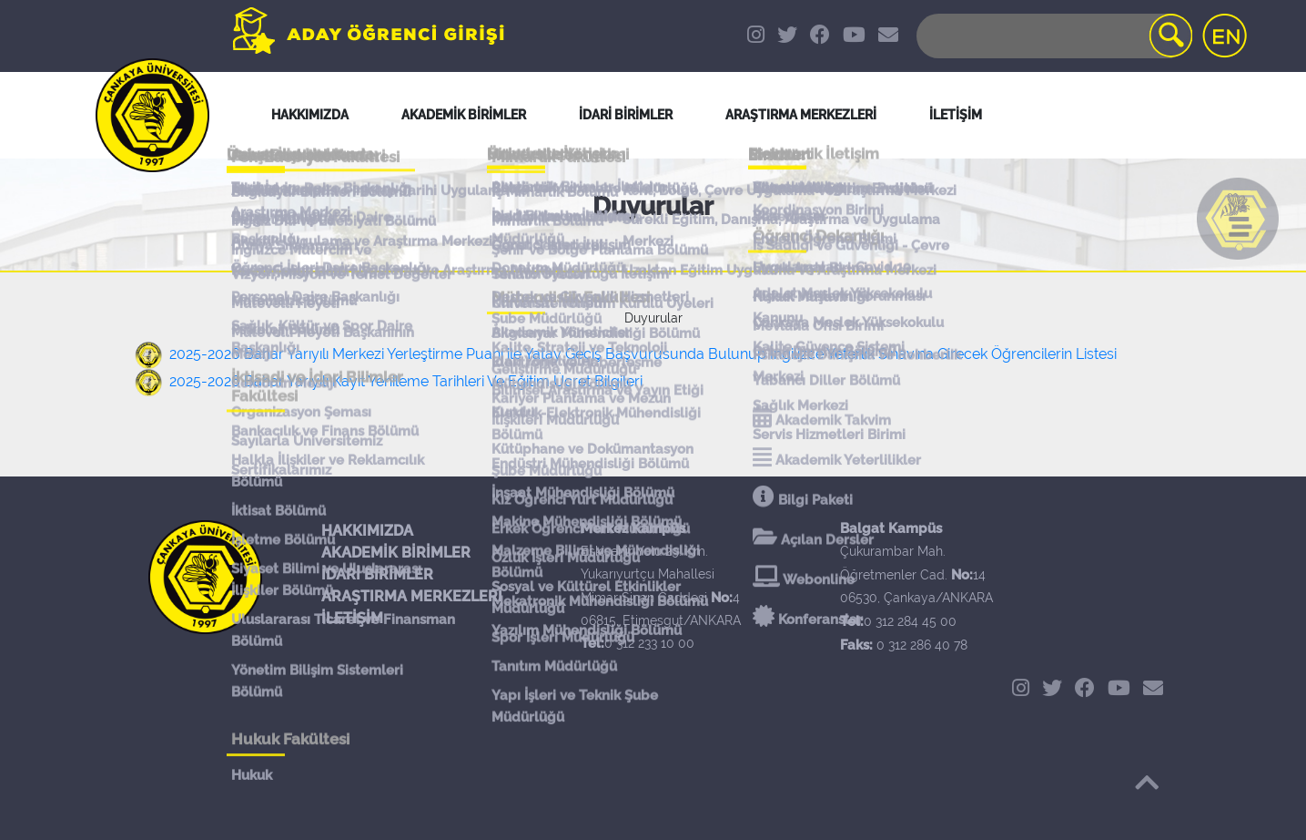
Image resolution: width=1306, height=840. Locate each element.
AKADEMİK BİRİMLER (396, 552)
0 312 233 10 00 (649, 643)
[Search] (1053, 36)
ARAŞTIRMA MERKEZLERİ (411, 596)
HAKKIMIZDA (367, 530)
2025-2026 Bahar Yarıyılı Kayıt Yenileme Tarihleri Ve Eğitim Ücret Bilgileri (406, 381)
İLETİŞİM (352, 618)
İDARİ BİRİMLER (626, 115)
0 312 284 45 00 (910, 621)
